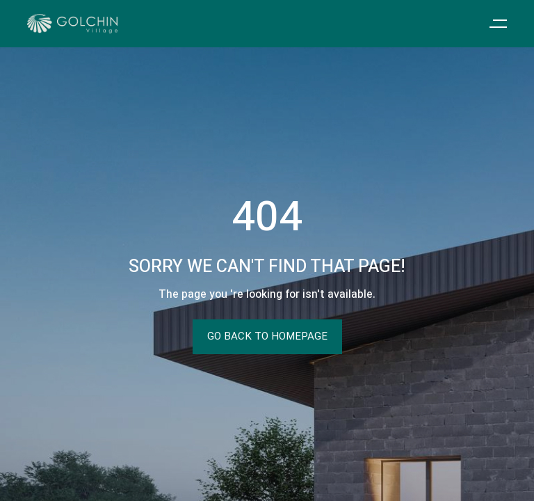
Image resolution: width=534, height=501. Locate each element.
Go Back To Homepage (267, 337)
